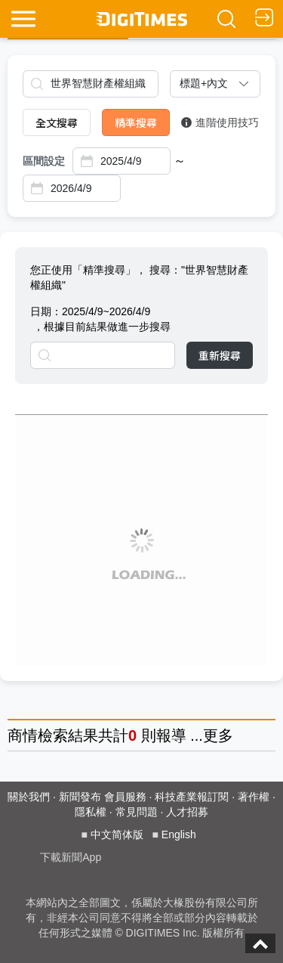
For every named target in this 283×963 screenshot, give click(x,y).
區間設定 (44, 161)
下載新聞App (70, 857)
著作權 (253, 797)
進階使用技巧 (220, 122)
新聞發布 (80, 797)
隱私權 (90, 812)
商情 (23, 735)
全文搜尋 (56, 122)
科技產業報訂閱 (192, 797)
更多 (218, 735)
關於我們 (29, 797)
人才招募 (187, 812)
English (178, 834)
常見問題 (136, 812)
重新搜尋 (219, 355)
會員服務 (125, 797)
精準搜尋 (136, 122)
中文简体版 (117, 834)
